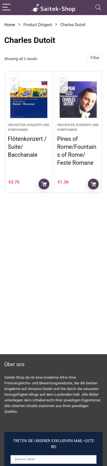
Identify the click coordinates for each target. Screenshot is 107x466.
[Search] (98, 7)
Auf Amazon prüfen (44, 184)
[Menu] (7, 7)
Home (9, 24)
